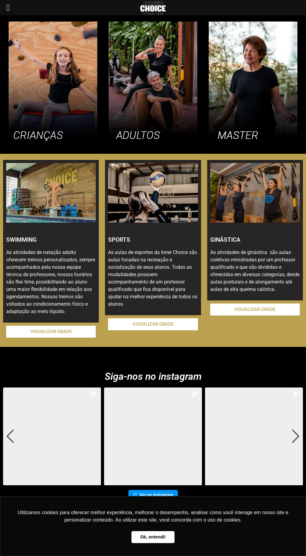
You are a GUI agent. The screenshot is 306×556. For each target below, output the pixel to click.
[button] (153, 481)
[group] (52, 436)
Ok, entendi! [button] (153, 536)
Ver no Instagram (153, 494)
